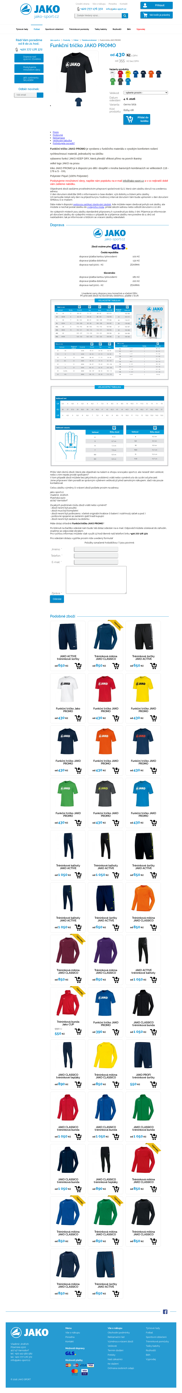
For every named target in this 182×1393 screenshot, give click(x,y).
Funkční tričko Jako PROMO (68, 715)
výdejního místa (95, 207)
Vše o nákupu (99, 4)
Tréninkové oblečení (89, 40)
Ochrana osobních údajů (121, 1373)
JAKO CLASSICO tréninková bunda (143, 1029)
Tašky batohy (101, 29)
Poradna (113, 4)
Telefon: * (56, 555)
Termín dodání (115, 1355)
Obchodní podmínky (119, 1338)
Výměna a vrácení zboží (120, 1346)
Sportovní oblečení (54, 29)
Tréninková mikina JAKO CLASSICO (105, 663)
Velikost (114, 93)
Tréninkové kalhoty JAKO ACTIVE (68, 872)
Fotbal (37, 29)
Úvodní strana (82, 4)
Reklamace (59, 137)
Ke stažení (113, 1369)
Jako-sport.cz (55, 40)
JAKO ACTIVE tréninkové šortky (68, 663)
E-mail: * (57, 562)
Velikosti (112, 1351)
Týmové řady (22, 29)
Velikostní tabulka (62, 140)
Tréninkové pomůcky (79, 29)
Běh (129, 29)
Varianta (114, 104)
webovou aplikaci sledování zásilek (92, 204)
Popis (56, 132)
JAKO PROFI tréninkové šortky (143, 1081)
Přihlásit (159, 5)
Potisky (111, 1360)
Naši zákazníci (115, 1364)
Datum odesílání (114, 99)
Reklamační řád (116, 1342)
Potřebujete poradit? (64, 143)
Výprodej (140, 29)
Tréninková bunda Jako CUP (68, 1028)
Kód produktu (115, 110)
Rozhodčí (117, 29)
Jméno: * (56, 549)
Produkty (66, 40)
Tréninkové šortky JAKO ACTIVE (143, 663)
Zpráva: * (57, 598)
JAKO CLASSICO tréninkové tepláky (68, 1081)
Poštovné (58, 135)
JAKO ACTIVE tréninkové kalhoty (143, 977)
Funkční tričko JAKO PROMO (105, 715)
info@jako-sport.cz (133, 180)
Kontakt (123, 4)
